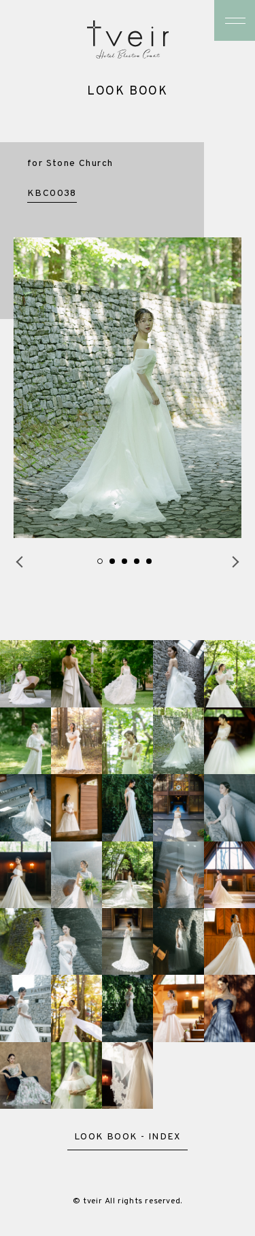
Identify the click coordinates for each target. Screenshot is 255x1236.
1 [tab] (100, 561)
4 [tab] (136, 561)
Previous (17, 562)
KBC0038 (52, 193)
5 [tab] (149, 561)
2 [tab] (112, 561)
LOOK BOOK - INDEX (127, 1138)
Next (238, 562)
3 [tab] (124, 561)
